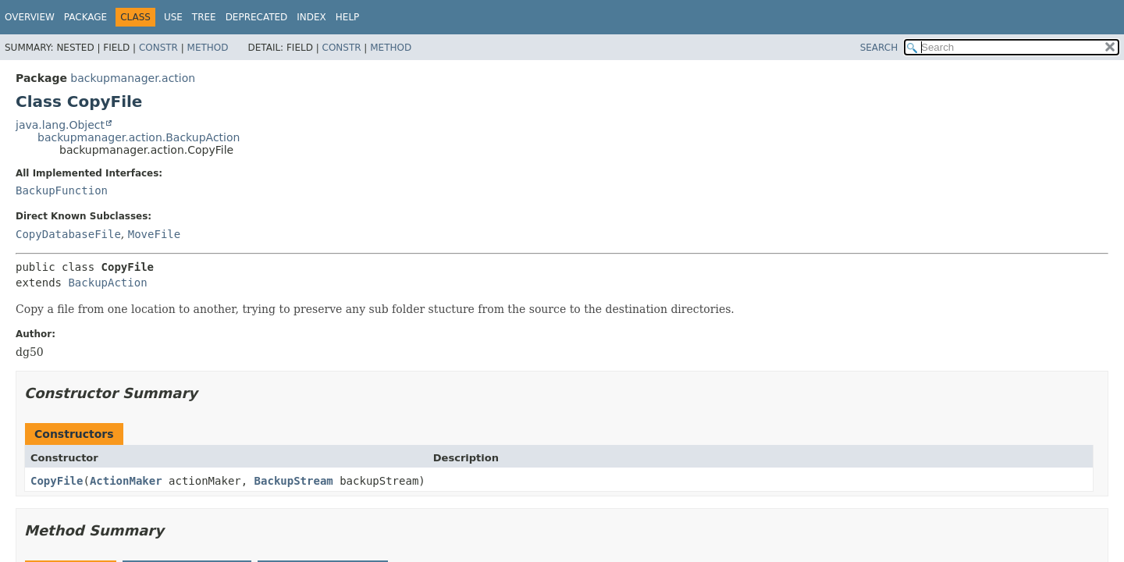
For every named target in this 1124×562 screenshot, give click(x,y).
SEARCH (879, 47)
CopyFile (56, 481)
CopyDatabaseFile (68, 234)
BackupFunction (62, 190)
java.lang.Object (60, 125)
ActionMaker (126, 481)
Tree (204, 17)
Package (85, 17)
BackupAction (107, 282)
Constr (158, 47)
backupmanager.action (132, 78)
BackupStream (293, 481)
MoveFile (154, 234)
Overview (30, 17)
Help (348, 17)
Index (311, 17)
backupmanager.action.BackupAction (138, 137)
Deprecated (257, 17)
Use (173, 17)
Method (208, 47)
